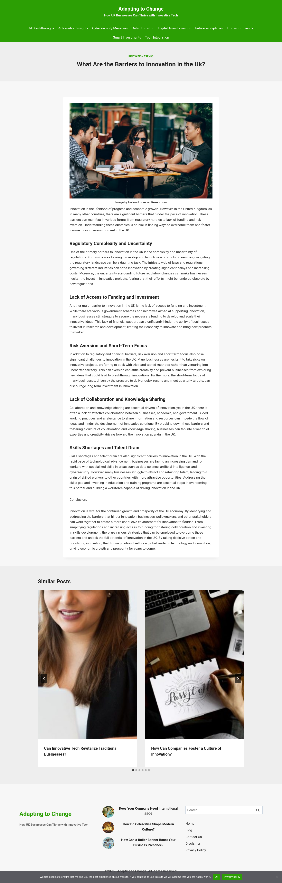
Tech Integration (157, 37)
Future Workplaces (209, 28)
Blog (188, 830)
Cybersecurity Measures (110, 28)
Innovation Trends (240, 28)
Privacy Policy (195, 850)
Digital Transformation (174, 28)
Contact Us (193, 837)
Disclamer (192, 843)
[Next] (238, 678)
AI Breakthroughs (41, 28)
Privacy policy (232, 876)
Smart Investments (127, 37)
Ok (216, 876)
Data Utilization (143, 28)
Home (189, 823)
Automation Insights (73, 28)
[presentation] (87, 664)
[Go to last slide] (44, 678)
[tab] (133, 770)
